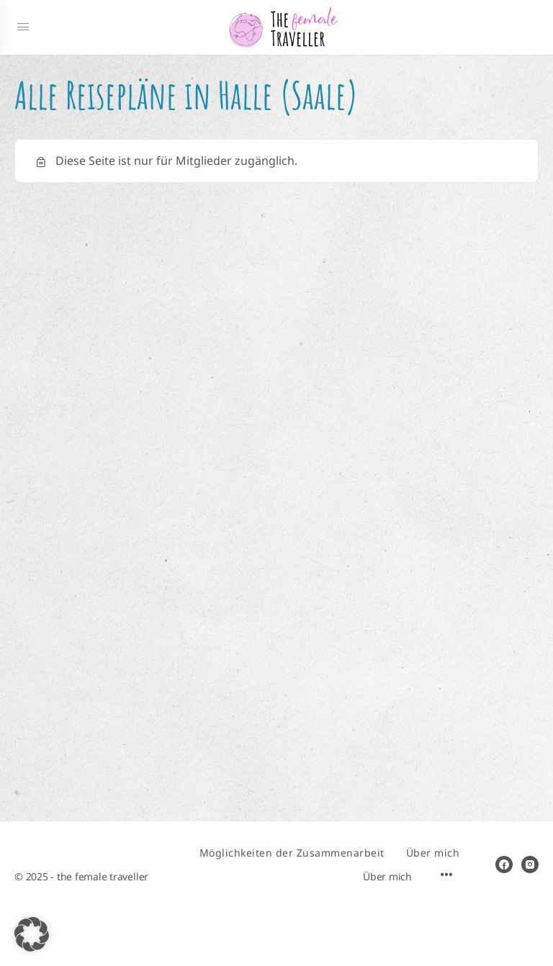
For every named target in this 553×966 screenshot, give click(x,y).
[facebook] (504, 864)
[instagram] (530, 864)
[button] (31, 934)
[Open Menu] (23, 27)
